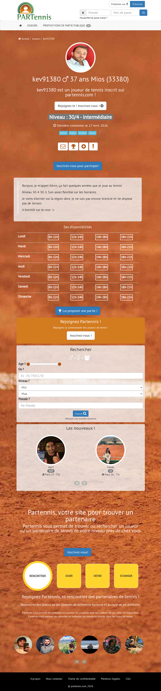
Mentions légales (110, 678)
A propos (35, 678)
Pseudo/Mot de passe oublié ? (93, 18)
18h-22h (126, 237)
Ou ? (21, 369)
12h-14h (76, 237)
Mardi (22, 246)
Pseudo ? (24, 399)
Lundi (21, 236)
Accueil (23, 38)
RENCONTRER (37, 576)
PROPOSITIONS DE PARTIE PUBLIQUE (67, 25)
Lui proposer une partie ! (77, 311)
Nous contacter (54, 678)
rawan (110, 467)
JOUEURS (32, 25)
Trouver (80, 413)
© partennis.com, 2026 (80, 686)
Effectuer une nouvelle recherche (80, 418)
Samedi (23, 286)
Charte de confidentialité (82, 678)
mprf (51, 467)
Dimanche (24, 296)
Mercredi (24, 256)
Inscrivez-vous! (77, 552)
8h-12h (53, 237)
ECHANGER (126, 576)
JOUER (69, 576)
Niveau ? (23, 381)
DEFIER (97, 576)
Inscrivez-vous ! (81, 335)
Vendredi (24, 276)
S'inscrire (137, 4)
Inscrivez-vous (78, 166)
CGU (128, 678)
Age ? (22, 364)
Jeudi (21, 266)
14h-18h (101, 237)
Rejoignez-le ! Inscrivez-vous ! (80, 106)
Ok (143, 12)
